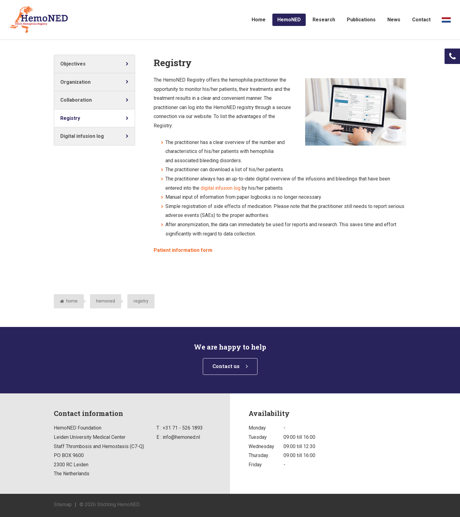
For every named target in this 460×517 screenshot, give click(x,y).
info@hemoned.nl (181, 437)
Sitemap (63, 504)
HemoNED (289, 20)
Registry (70, 118)
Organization (75, 82)
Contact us (226, 366)
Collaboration (76, 100)
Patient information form (183, 250)
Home (259, 20)
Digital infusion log (82, 136)
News (393, 20)
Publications (361, 20)
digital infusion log (221, 188)
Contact (421, 20)
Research (324, 20)
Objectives (73, 64)
